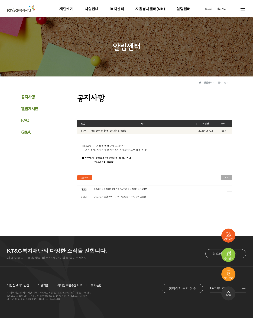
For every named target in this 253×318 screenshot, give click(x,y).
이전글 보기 (229, 189)
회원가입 (221, 9)
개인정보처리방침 (18, 285)
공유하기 (85, 177)
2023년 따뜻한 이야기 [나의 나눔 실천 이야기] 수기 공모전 (120, 197)
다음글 (229, 196)
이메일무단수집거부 (69, 285)
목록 (226, 177)
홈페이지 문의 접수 (182, 288)
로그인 (208, 9)
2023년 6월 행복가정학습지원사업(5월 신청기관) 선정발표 (120, 189)
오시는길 (96, 285)
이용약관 (43, 285)
